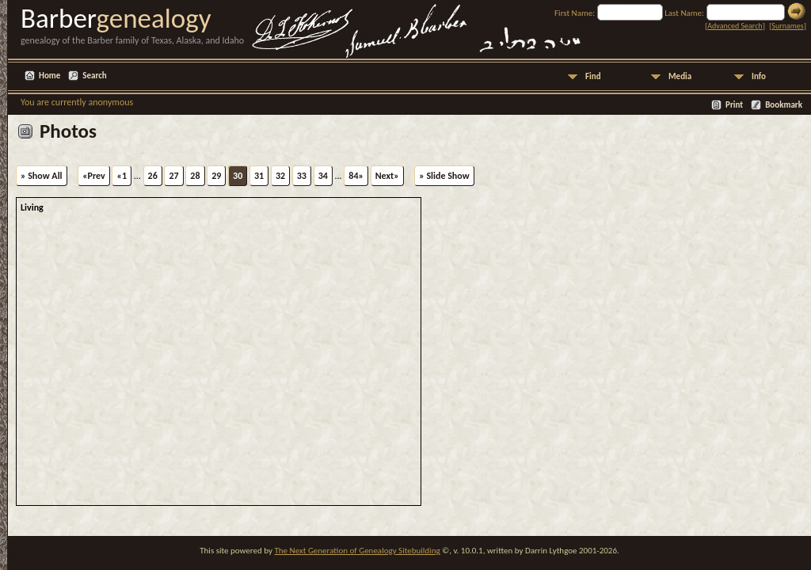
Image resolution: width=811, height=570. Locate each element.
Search (94, 75)
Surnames (787, 26)
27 (173, 175)
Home (49, 75)
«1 (121, 175)
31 (259, 175)
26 (153, 175)
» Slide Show (444, 175)
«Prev (93, 175)
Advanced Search (734, 26)
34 (323, 175)
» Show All (42, 175)
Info (759, 76)
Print (734, 105)
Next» (387, 175)
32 (280, 175)
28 (195, 175)
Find (593, 76)
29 (216, 175)
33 (302, 175)
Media (679, 76)
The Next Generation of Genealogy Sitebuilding (357, 550)
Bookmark (783, 105)
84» (356, 175)
